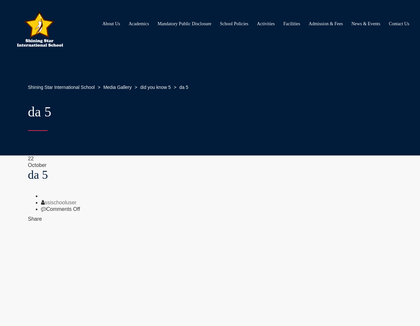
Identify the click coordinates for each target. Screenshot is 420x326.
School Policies (234, 23)
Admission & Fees (326, 23)
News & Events (365, 23)
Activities (266, 23)
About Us (111, 23)
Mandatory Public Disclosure (184, 23)
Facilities (291, 23)
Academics (139, 23)
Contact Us (399, 23)
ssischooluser (60, 202)
